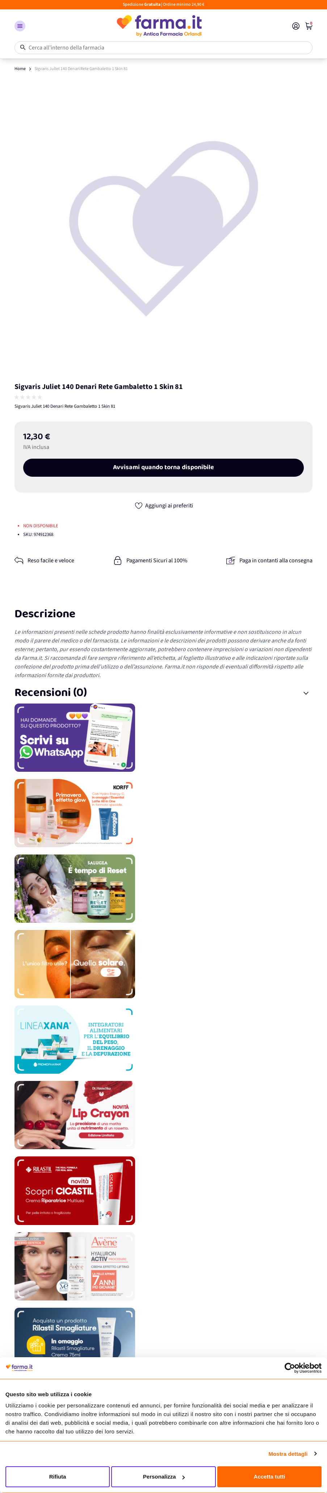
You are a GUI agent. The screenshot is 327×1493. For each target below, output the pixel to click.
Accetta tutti (269, 1476)
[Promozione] (163, 738)
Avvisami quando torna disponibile (163, 468)
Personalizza (164, 1476)
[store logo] (159, 26)
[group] (28, 397)
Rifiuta (57, 1476)
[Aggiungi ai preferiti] (163, 505)
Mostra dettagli (287, 1454)
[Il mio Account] (295, 26)
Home (20, 69)
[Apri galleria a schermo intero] (163, 227)
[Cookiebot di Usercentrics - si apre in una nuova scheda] (290, 1368)
